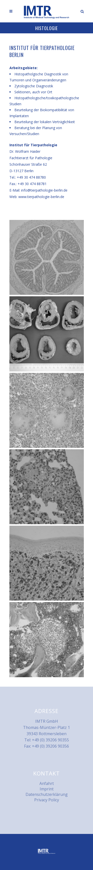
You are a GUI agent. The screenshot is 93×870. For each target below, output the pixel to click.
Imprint (47, 789)
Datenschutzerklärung (47, 794)
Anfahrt (46, 783)
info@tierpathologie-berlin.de (44, 190)
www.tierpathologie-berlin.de (41, 196)
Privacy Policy (46, 800)
